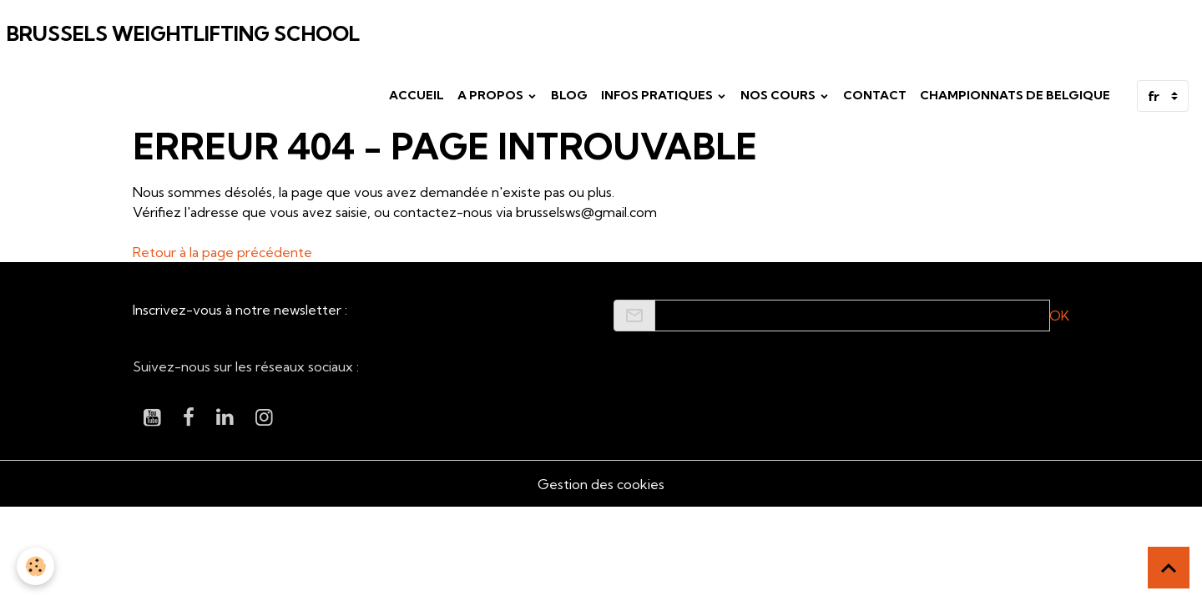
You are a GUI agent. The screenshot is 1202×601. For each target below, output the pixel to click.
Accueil (416, 95)
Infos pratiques (658, 95)
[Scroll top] (1168, 567)
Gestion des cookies (601, 484)
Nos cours (779, 95)
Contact (875, 95)
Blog (569, 95)
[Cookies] (35, 566)
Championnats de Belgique (1015, 95)
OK (1059, 315)
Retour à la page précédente (222, 252)
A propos (491, 95)
